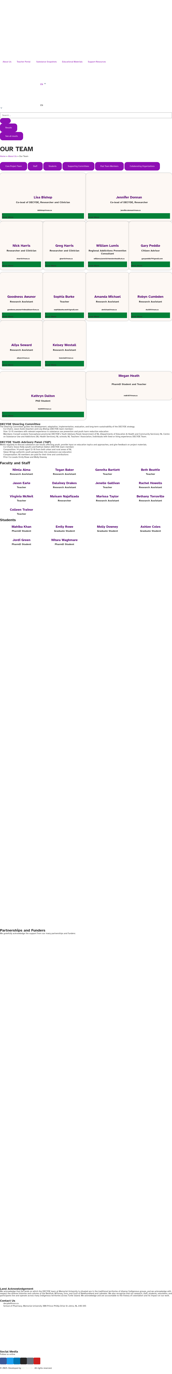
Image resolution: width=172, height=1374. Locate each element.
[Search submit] (5, 121)
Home (3, 156)
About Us (7, 61)
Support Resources (97, 61)
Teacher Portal (24, 61)
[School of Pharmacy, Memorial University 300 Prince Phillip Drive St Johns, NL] (86, 1327)
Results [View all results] (8, 127)
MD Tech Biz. (28, 1368)
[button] (86, 96)
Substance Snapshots (46, 61)
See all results (11, 136)
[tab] (13, 166)
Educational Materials (72, 61)
